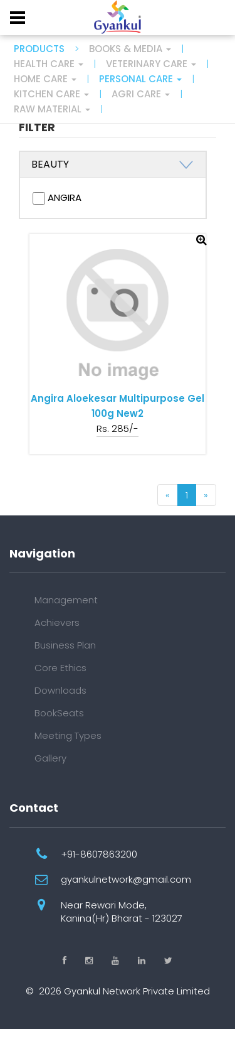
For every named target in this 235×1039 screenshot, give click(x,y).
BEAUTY (50, 164)
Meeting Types (68, 735)
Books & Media (130, 48)
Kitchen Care (51, 93)
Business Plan (65, 645)
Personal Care (140, 78)
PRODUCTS (39, 48)
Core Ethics (60, 667)
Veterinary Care (151, 63)
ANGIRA (57, 198)
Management (66, 599)
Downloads (60, 690)
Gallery (50, 758)
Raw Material (52, 109)
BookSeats (59, 712)
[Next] (206, 495)
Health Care (48, 63)
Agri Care (141, 93)
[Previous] (167, 495)
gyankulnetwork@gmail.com (126, 879)
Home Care (45, 78)
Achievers (57, 622)
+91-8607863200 (99, 854)
